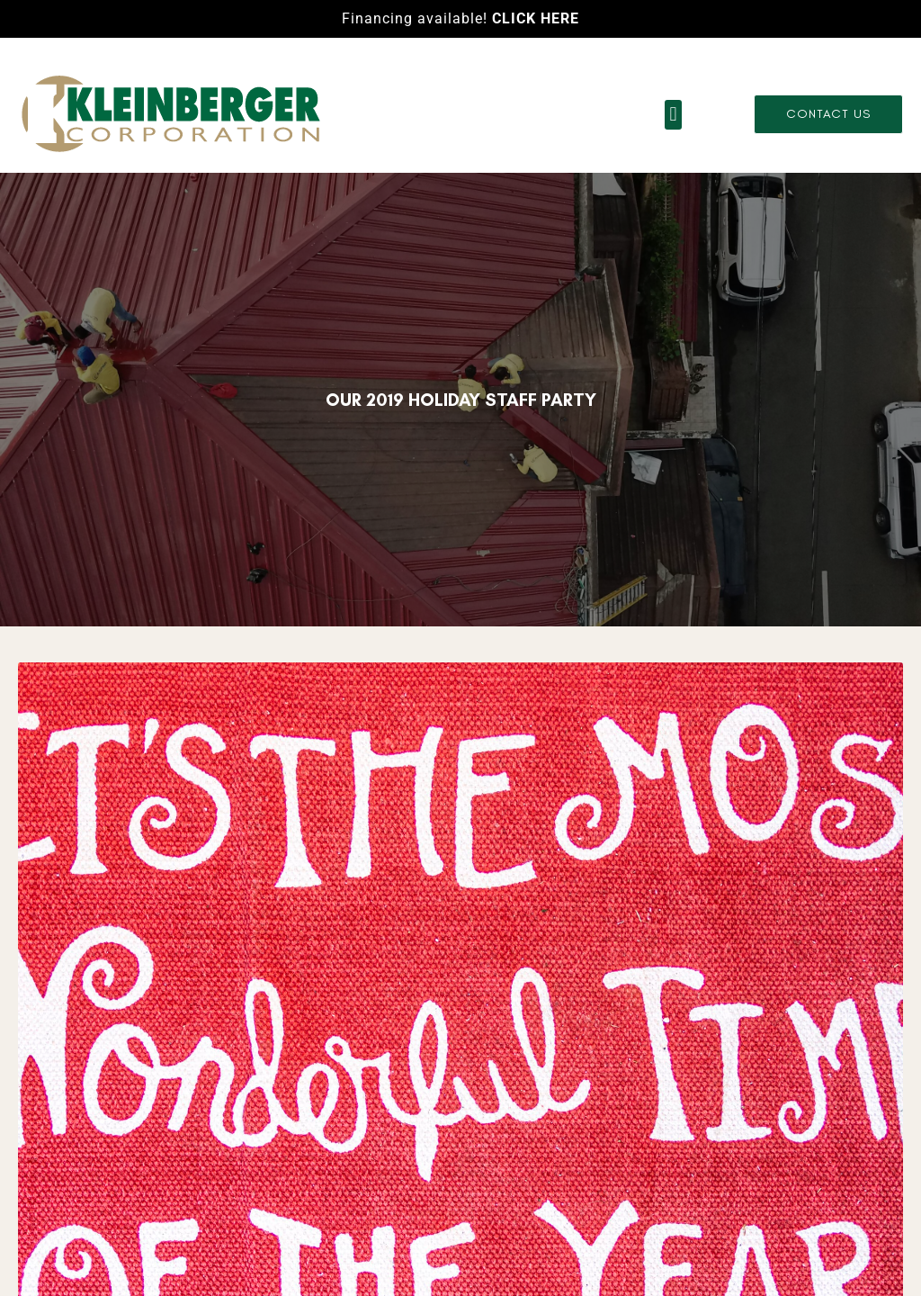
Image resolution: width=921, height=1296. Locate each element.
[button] (673, 115)
